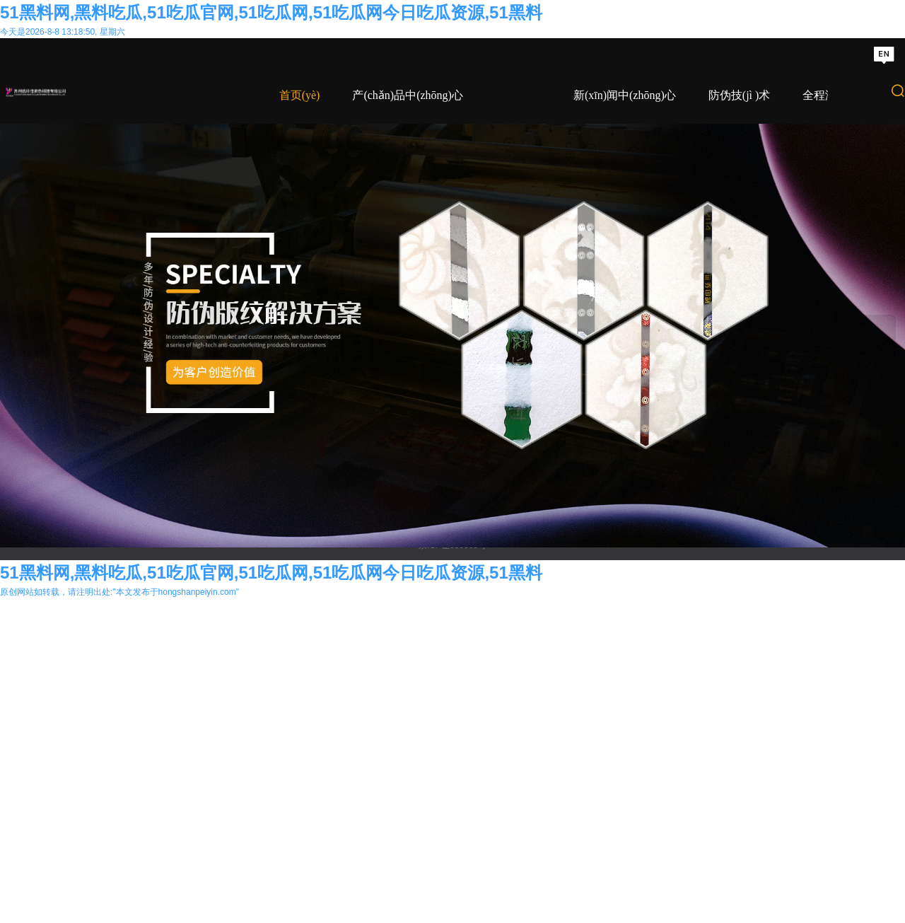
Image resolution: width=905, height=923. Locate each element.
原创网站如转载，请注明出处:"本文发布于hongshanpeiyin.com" (119, 917)
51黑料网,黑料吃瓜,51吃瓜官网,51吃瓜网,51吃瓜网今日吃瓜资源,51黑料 (271, 12)
